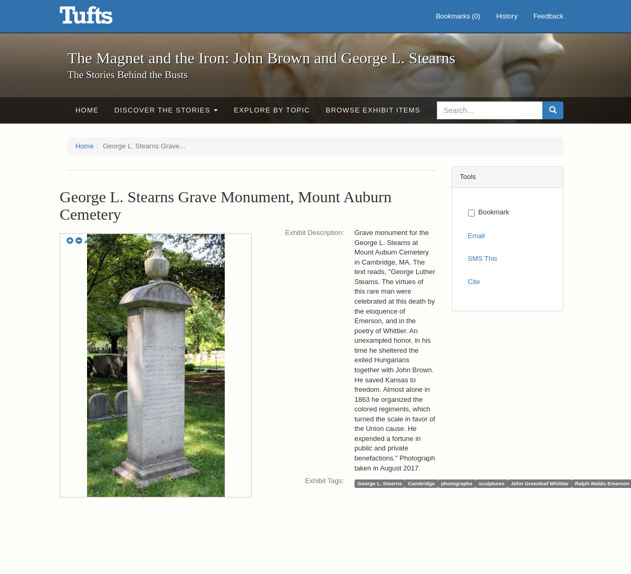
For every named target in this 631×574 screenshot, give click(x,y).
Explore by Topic (272, 110)
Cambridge (421, 483)
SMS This (483, 258)
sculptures (491, 483)
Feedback (548, 16)
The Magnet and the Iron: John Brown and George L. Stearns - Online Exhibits (99, 18)
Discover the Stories (166, 110)
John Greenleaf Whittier (540, 483)
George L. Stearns (380, 483)
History (506, 16)
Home (87, 110)
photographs (457, 483)
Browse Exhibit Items (373, 110)
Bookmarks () (458, 16)
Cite (474, 282)
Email (476, 236)
